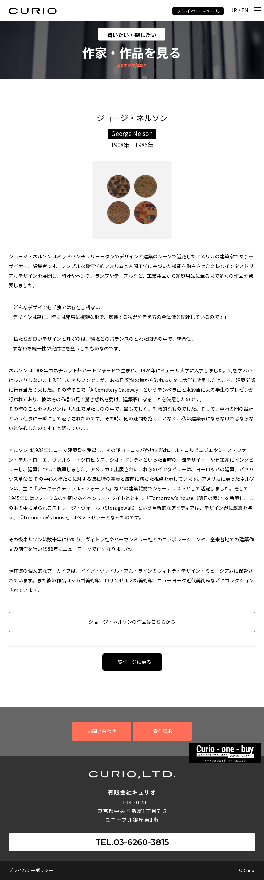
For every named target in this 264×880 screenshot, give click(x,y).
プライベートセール (198, 11)
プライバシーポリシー (31, 870)
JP (234, 10)
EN (245, 10)
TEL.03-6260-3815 (132, 842)
